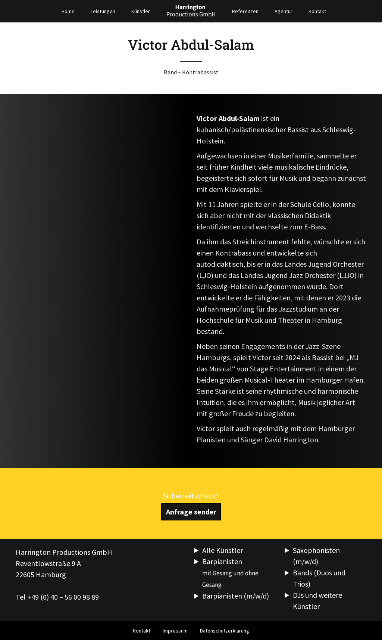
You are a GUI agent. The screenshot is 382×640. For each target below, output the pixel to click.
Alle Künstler (222, 550)
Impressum (175, 630)
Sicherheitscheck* (191, 495)
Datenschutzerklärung (224, 630)
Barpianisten (230, 573)
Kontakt (317, 11)
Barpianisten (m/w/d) (235, 595)
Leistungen (103, 11)
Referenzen (245, 11)
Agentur (283, 11)
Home (68, 11)
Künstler (140, 11)
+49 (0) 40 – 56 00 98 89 (63, 597)
